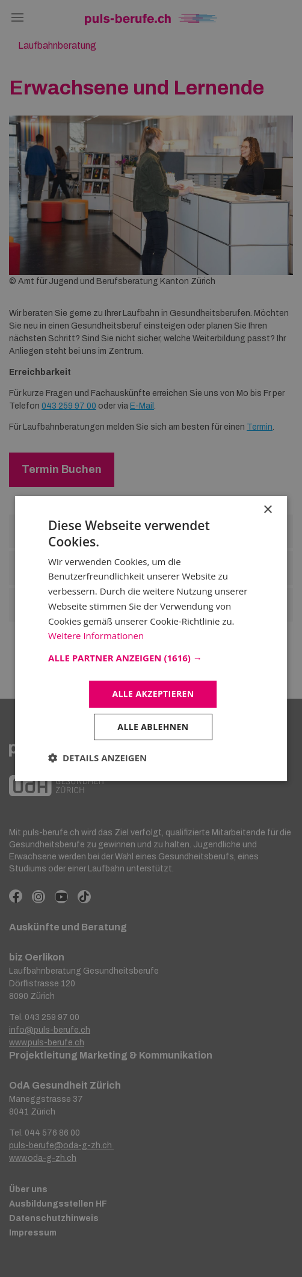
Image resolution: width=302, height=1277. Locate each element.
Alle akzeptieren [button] (153, 693)
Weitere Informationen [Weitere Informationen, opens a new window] (96, 635)
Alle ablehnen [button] (152, 726)
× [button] (267, 510)
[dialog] (151, 638)
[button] (151, 657)
